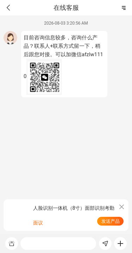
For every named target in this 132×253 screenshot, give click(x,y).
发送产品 (110, 221)
